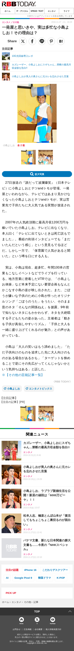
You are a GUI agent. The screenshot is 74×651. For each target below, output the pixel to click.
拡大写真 (39, 174)
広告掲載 (28, 629)
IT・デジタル (22, 11)
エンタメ (52, 11)
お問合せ (17, 629)
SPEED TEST (37, 11)
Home (21, 623)
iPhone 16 (30, 569)
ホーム (7, 11)
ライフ (66, 11)
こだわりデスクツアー (55, 569)
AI (7, 577)
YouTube (52, 623)
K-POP (61, 577)
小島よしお (13, 388)
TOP (37, 611)
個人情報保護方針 (53, 629)
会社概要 (38, 629)
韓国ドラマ (44, 577)
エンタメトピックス (40, 388)
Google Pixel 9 (23, 577)
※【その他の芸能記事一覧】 (23, 375)
